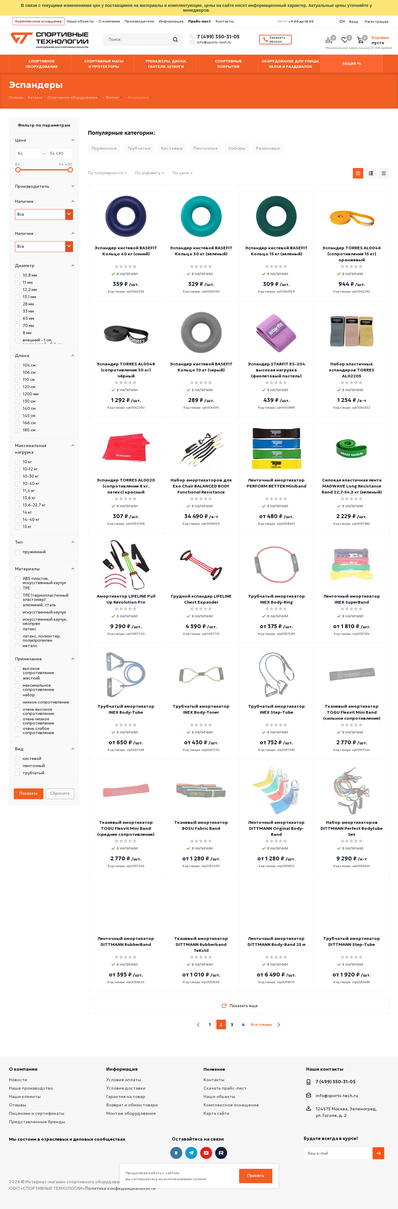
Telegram (191, 1153)
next (278, 1024)
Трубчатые (139, 148)
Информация (171, 21)
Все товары (261, 1024)
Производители (139, 21)
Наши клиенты (25, 1096)
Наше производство (31, 1088)
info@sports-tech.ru (214, 42)
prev (198, 1024)
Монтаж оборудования (131, 1113)
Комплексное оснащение (38, 21)
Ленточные (205, 148)
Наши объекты (80, 21)
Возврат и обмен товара (132, 1105)
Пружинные (104, 148)
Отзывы (17, 1105)
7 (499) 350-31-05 (217, 37)
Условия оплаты (123, 1079)
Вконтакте (176, 1153)
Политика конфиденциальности (120, 1188)
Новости (18, 1079)
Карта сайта (216, 1113)
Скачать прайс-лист (225, 1088)
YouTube (206, 1153)
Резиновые (268, 148)
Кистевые (172, 148)
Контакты (225, 21)
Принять (255, 1175)
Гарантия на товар (125, 1096)
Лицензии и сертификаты (36, 1113)
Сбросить (60, 793)
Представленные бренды (37, 1121)
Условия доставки (125, 1088)
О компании (109, 21)
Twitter (221, 1153)
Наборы (237, 148)
